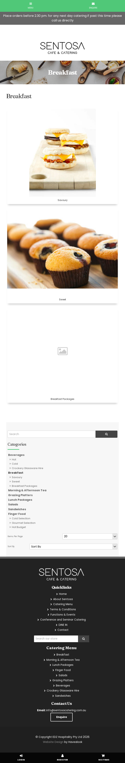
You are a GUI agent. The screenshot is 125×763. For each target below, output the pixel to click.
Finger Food (17, 514)
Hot (14, 459)
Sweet (16, 481)
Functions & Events (62, 615)
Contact (63, 630)
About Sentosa (63, 599)
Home (63, 594)
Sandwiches (17, 509)
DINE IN (63, 625)
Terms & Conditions (63, 609)
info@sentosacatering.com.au (61, 710)
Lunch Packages (20, 500)
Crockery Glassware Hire (27, 468)
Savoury (17, 477)
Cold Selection (21, 518)
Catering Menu (63, 604)
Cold (15, 464)
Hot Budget (19, 527)
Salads (13, 504)
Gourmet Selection (24, 523)
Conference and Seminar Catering (63, 620)
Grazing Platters (20, 495)
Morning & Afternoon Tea (27, 490)
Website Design (53, 742)
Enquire (61, 717)
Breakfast (15, 473)
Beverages (16, 455)
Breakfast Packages (24, 486)
